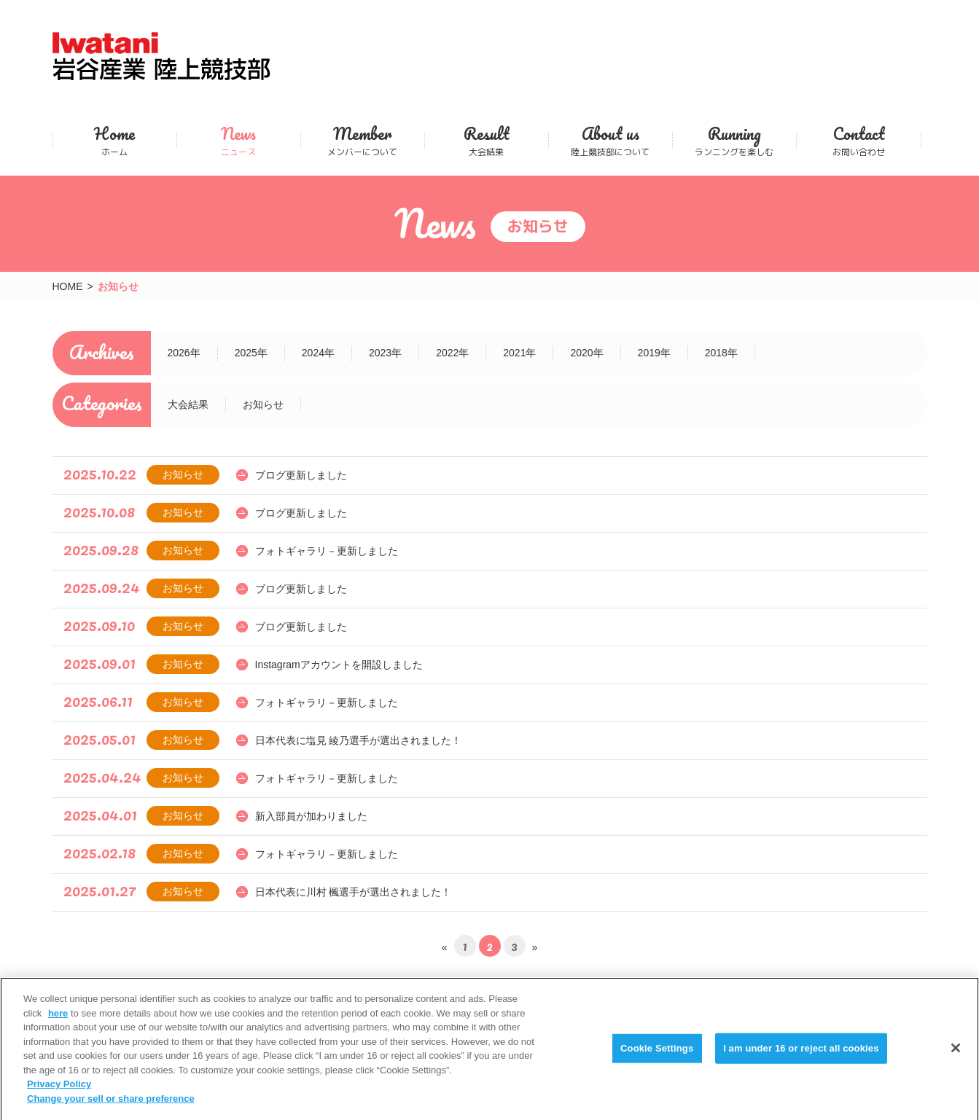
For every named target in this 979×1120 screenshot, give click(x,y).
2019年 (654, 353)
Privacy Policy (59, 1091)
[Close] (956, 1057)
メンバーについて (362, 140)
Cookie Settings (656, 1056)
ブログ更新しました (301, 475)
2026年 (184, 353)
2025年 (251, 353)
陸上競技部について (610, 140)
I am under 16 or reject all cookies (800, 1056)
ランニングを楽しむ (734, 140)
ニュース (238, 140)
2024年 (318, 353)
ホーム (114, 140)
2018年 (721, 353)
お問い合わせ (859, 140)
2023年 (385, 353)
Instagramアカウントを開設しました (339, 664)
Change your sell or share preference (111, 1106)
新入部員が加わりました (311, 816)
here (58, 1021)
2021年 (519, 353)
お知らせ (263, 404)
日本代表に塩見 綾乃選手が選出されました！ (358, 740)
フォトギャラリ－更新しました (326, 551)
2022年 (452, 353)
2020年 (586, 353)
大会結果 (486, 140)
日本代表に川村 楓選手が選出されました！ (353, 892)
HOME (67, 286)
